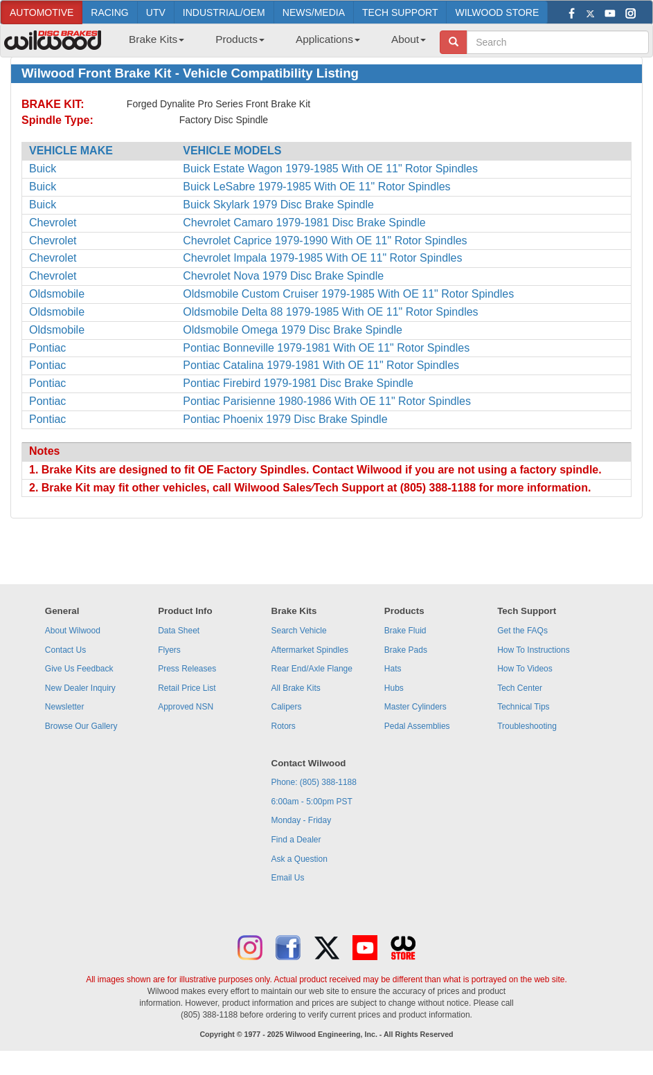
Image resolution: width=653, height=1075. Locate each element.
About (408, 39)
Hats (393, 669)
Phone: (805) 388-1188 (314, 782)
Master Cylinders (415, 707)
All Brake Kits (296, 688)
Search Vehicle (299, 630)
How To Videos (525, 669)
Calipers (286, 707)
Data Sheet (178, 630)
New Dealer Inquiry (80, 688)
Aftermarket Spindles (309, 650)
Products (240, 39)
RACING (109, 12)
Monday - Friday (301, 820)
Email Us (288, 878)
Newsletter (64, 707)
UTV (156, 12)
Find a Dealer (296, 839)
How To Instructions (533, 650)
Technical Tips (523, 707)
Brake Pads (405, 650)
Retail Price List (186, 688)
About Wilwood (72, 630)
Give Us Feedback (79, 669)
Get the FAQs (522, 630)
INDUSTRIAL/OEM (224, 12)
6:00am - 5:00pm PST (311, 801)
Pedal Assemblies (417, 726)
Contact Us (65, 650)
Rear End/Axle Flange (311, 669)
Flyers (169, 650)
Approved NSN (185, 707)
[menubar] (272, 43)
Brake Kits (156, 39)
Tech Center (519, 688)
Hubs (394, 688)
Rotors (283, 726)
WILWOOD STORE (497, 12)
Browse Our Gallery (81, 726)
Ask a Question (299, 859)
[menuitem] (151, 43)
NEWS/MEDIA (314, 12)
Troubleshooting (527, 726)
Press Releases (187, 669)
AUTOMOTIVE (41, 12)
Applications (328, 39)
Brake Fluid (405, 630)
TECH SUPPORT (400, 12)
